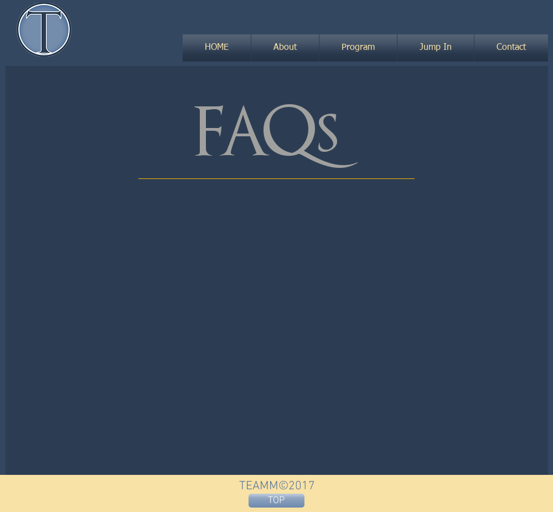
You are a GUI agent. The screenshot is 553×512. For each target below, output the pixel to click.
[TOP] (276, 501)
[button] (285, 48)
